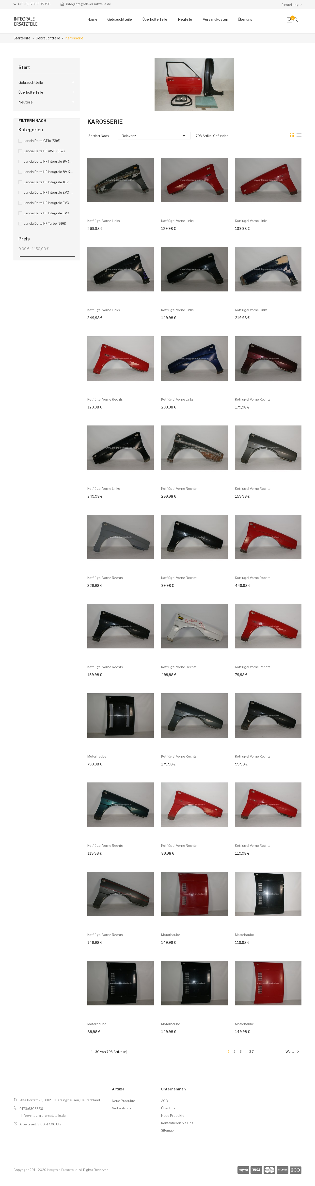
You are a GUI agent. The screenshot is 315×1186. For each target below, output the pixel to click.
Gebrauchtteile (30, 82)
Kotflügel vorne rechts (105, 399)
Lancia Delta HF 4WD (44, 151)
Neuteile (25, 102)
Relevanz (154, 136)
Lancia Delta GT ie (42, 141)
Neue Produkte (123, 1101)
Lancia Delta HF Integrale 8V (48, 161)
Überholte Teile (30, 92)
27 (251, 1051)
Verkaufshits (121, 1108)
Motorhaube (96, 756)
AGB (164, 1101)
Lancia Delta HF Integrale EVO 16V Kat (48, 213)
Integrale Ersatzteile (62, 1170)
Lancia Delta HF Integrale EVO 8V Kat (48, 192)
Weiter (292, 1052)
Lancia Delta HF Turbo (45, 223)
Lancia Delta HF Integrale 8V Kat (48, 172)
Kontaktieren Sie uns (177, 1123)
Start (24, 67)
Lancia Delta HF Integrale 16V (48, 182)
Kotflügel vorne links (103, 221)
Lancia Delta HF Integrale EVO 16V (48, 203)
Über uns (168, 1108)
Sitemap (167, 1130)
